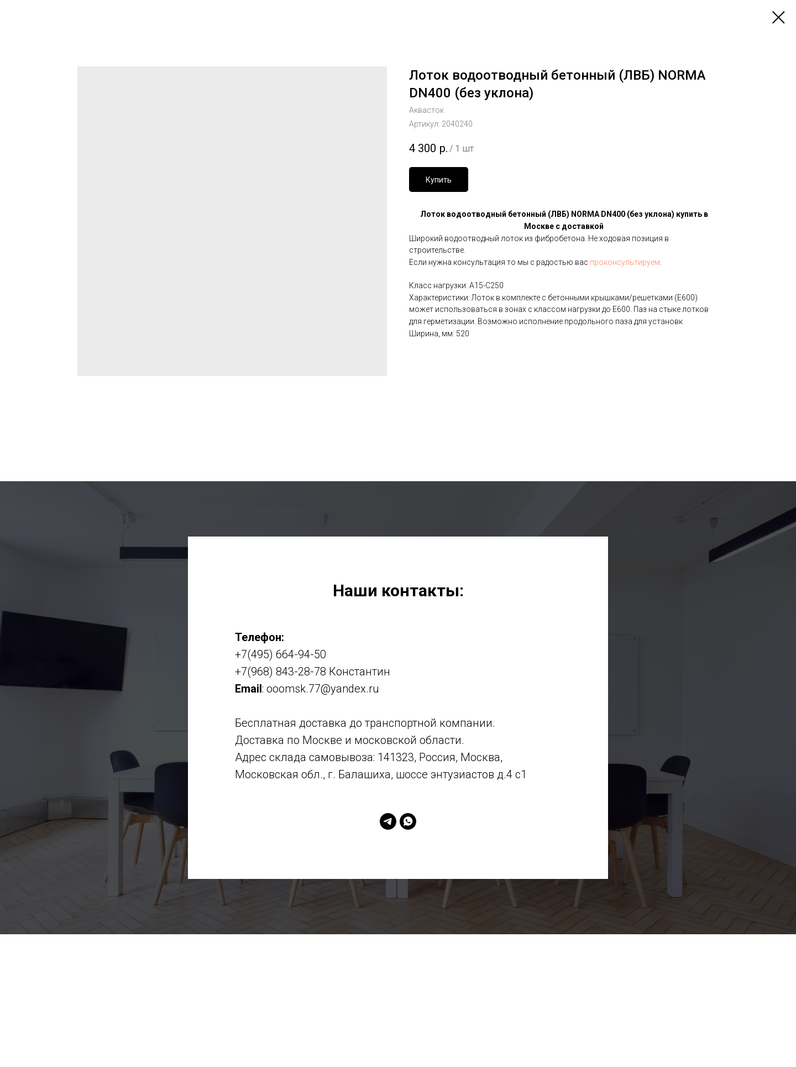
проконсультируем (625, 262)
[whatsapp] (408, 821)
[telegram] (388, 821)
